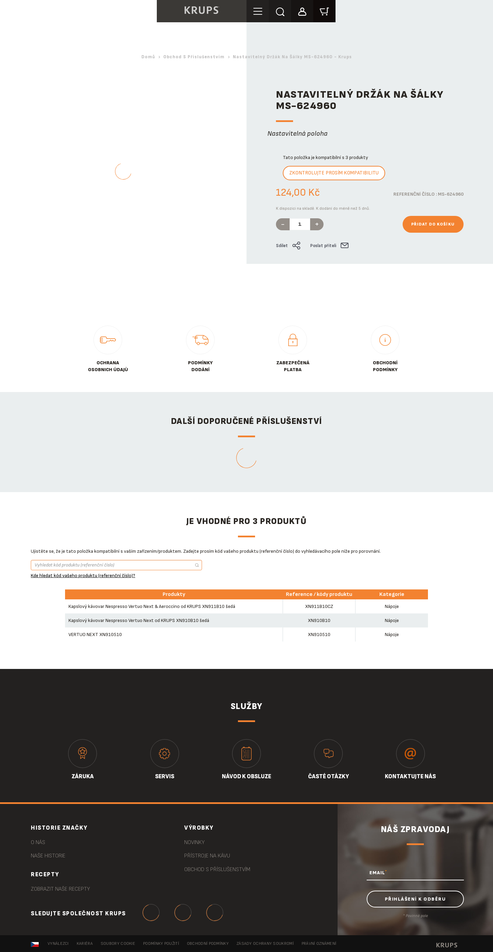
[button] (302, 11)
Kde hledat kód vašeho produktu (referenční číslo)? (83, 575)
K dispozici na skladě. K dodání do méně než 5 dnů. (323, 208)
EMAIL (378, 872)
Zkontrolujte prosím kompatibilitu (334, 173)
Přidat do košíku (433, 224)
